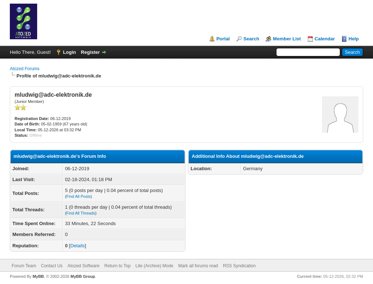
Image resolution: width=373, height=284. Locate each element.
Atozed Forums (24, 68)
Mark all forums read (198, 265)
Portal (223, 38)
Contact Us (51, 265)
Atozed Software (83, 265)
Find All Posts (78, 196)
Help (354, 38)
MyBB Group (82, 276)
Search (251, 38)
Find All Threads (80, 213)
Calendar (325, 38)
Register (90, 52)
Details (77, 245)
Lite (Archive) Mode (154, 265)
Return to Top (118, 265)
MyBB (38, 276)
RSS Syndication (239, 265)
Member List (287, 38)
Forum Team (24, 265)
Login (69, 52)
